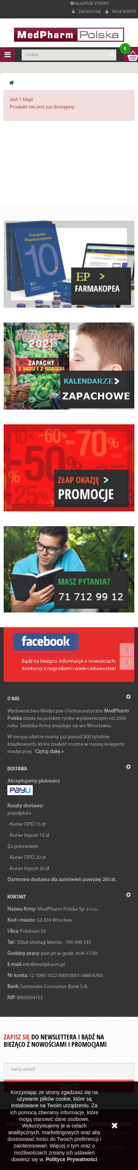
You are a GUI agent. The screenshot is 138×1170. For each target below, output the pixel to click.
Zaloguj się (87, 12)
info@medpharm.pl (43, 964)
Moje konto (120, 12)
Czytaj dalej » (49, 752)
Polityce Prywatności (71, 1159)
